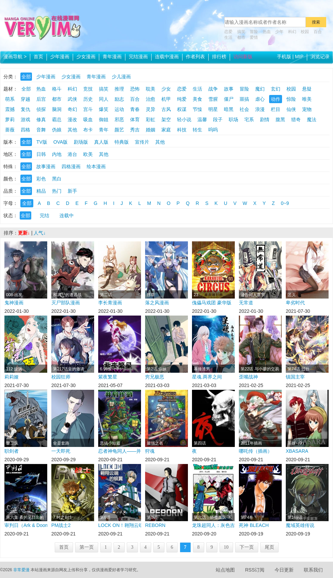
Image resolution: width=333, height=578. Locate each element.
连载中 (66, 215)
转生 (197, 129)
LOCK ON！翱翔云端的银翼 (119, 525)
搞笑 (241, 31)
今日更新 (284, 570)
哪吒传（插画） (255, 451)
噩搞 (244, 99)
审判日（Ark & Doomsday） (25, 525)
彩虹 (150, 119)
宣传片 (142, 142)
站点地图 (225, 570)
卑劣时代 (295, 302)
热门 (57, 191)
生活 (228, 37)
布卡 (88, 129)
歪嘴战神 (248, 377)
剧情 (264, 119)
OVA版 (60, 142)
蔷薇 (10, 129)
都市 (241, 37)
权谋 (182, 109)
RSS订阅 (254, 570)
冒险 (254, 31)
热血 (267, 31)
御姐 (103, 119)
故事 (228, 89)
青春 (135, 109)
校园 (305, 31)
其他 (72, 129)
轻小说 (184, 119)
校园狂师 (60, 377)
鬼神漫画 (13, 302)
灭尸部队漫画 (65, 302)
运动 (119, 109)
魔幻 (260, 89)
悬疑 (307, 89)
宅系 (249, 119)
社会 (244, 109)
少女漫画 (85, 56)
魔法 (311, 119)
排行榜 (219, 56)
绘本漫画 (96, 166)
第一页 (87, 547)
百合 (318, 31)
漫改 (72, 119)
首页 (38, 56)
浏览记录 (320, 56)
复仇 (25, 109)
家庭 (166, 129)
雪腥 (213, 99)
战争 (213, 89)
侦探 (41, 109)
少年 (279, 31)
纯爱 (182, 99)
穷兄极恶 (154, 377)
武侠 (72, 99)
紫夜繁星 (107, 377)
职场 (233, 119)
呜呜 (213, 129)
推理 (119, 89)
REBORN (155, 525)
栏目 (275, 109)
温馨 (202, 119)
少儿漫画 (121, 76)
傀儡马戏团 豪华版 (211, 302)
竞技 (88, 89)
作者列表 (195, 56)
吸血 (88, 119)
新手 (72, 191)
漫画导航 (15, 56)
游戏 (25, 119)
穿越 (25, 99)
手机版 (284, 56)
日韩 (41, 154)
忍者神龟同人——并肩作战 (119, 451)
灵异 (150, 109)
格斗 (57, 89)
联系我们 (313, 570)
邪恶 (119, 119)
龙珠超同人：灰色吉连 (213, 525)
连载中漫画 (167, 56)
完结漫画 (138, 56)
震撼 (10, 109)
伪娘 (57, 129)
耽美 (150, 89)
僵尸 (228, 99)
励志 (119, 99)
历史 (88, 99)
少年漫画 (59, 56)
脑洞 (57, 109)
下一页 (247, 547)
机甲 (166, 99)
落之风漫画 (157, 302)
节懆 (197, 109)
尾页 (269, 547)
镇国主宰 (295, 377)
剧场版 (81, 142)
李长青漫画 (110, 302)
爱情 (254, 37)
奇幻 (72, 109)
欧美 (88, 154)
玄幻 (275, 89)
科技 (182, 129)
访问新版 (242, 56)
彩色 (41, 178)
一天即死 (60, 451)
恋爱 (228, 31)
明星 (213, 109)
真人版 (101, 142)
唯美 (307, 99)
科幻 (292, 31)
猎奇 (296, 119)
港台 (72, 154)
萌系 (10, 99)
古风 (166, 109)
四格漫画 (71, 166)
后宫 (41, 99)
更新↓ (24, 233)
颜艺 (119, 129)
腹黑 (280, 119)
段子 (218, 119)
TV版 (41, 142)
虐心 (260, 99)
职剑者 (11, 451)
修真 (41, 119)
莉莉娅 (11, 377)
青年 (103, 129)
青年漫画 (112, 56)
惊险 (291, 99)
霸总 (57, 119)
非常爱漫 (21, 569)
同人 (103, 99)
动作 (275, 99)
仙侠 (291, 109)
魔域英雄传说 (300, 525)
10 (226, 547)
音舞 (41, 129)
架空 (166, 119)
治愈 (150, 99)
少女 (166, 89)
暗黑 (228, 109)
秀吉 (135, 129)
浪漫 (260, 109)
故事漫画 (45, 166)
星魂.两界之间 (207, 377)
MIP (299, 56)
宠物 (307, 109)
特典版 (122, 142)
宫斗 (88, 109)
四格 (25, 129)
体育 (135, 119)
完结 (44, 215)
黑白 (57, 178)
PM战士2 (61, 525)
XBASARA (297, 451)
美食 (197, 99)
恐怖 (135, 89)
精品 (41, 191)
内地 (57, 154)
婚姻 (150, 129)
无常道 (246, 302)
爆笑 (103, 109)
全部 (26, 76)
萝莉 (10, 119)
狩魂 (150, 451)
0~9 (285, 203)
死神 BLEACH (254, 525)
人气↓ (40, 233)
